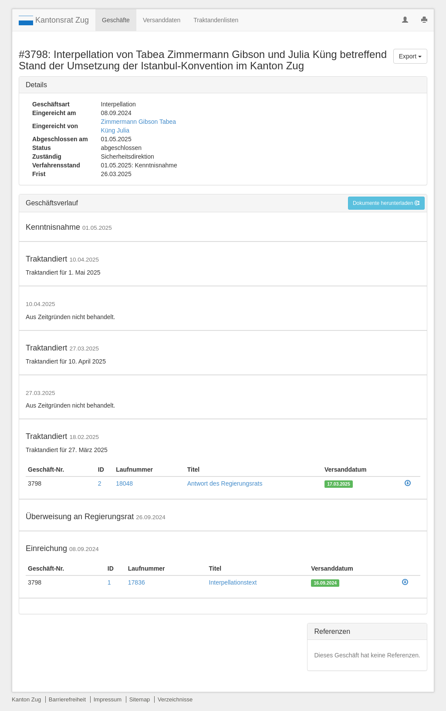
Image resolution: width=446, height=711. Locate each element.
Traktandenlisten (215, 20)
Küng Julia (115, 130)
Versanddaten (161, 20)
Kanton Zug (26, 699)
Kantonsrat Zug (54, 20)
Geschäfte (116, 20)
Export (410, 56)
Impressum (108, 699)
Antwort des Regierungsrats (225, 483)
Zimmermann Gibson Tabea (138, 121)
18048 (124, 483)
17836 (136, 582)
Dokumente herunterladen (386, 203)
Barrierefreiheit (67, 699)
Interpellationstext (233, 582)
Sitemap (139, 699)
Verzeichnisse (175, 699)
